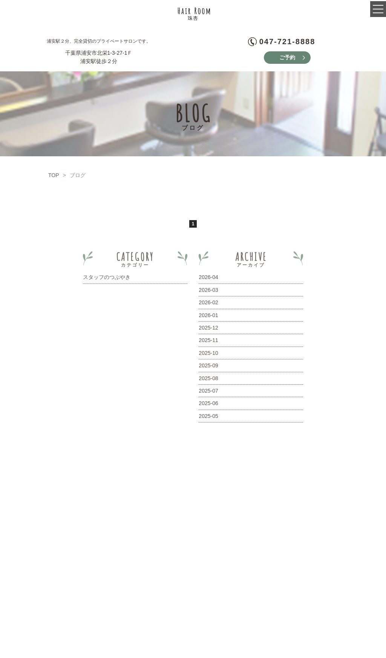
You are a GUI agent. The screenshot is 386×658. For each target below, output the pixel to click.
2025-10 (208, 354)
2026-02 (208, 304)
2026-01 (208, 316)
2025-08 (208, 379)
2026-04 (208, 279)
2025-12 (208, 329)
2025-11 (208, 342)
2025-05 (208, 418)
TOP (53, 177)
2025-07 (208, 392)
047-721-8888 (287, 41)
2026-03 (208, 291)
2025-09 (208, 367)
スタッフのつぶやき (106, 279)
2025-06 (208, 405)
